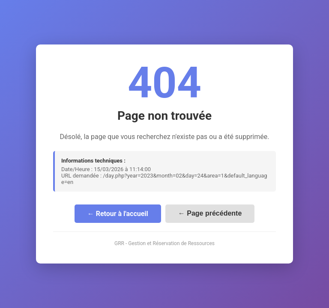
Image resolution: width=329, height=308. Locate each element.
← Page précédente (210, 213)
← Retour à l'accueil (117, 214)
